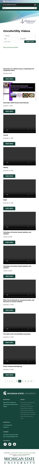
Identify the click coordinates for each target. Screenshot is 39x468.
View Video (10, 79)
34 (31, 381)
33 (28, 381)
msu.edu (19, 454)
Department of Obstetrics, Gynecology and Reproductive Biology (10, 404)
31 (22, 381)
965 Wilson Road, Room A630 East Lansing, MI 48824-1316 (10, 435)
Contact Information (14, 452)
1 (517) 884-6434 (7, 425)
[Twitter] (10, 445)
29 (16, 381)
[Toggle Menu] (35, 4)
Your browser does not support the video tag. (19, 124)
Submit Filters (30, 41)
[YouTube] (14, 445)
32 (25, 381)
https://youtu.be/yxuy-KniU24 (10, 47)
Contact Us (6, 427)
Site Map (20, 452)
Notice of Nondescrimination (26, 454)
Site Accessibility (32, 452)
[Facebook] (5, 445)
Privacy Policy (25, 452)
